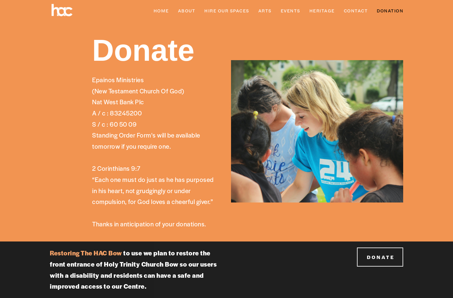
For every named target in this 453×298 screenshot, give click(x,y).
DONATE (380, 257)
